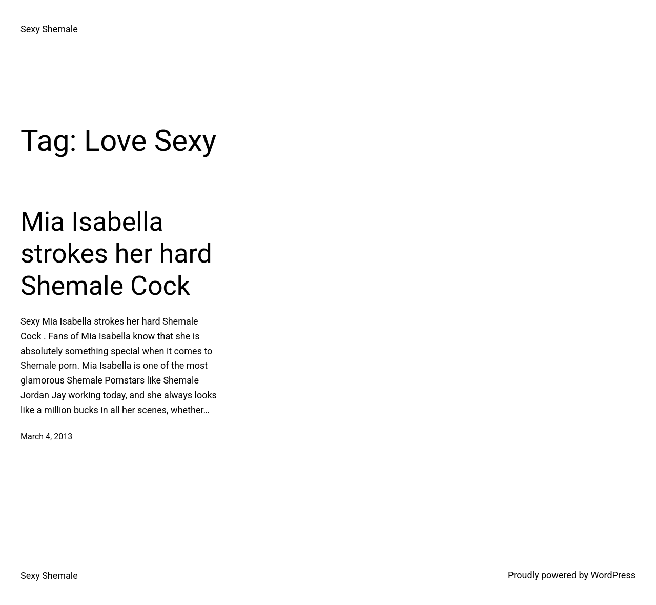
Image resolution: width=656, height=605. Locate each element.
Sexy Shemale (49, 29)
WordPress (613, 575)
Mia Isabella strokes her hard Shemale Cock (116, 253)
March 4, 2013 (46, 436)
